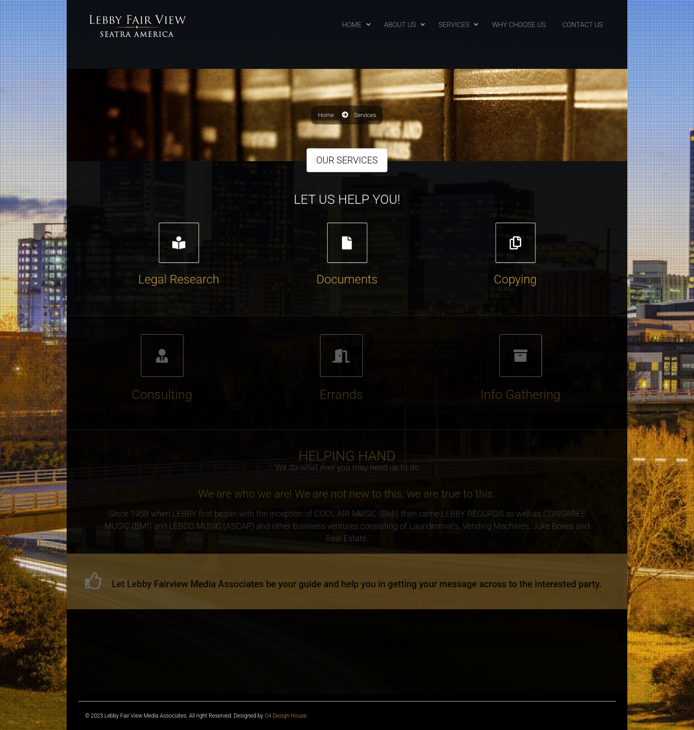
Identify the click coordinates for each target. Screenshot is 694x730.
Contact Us (582, 25)
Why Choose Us (519, 25)
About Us (400, 25)
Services (453, 25)
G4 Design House (286, 716)
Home (351, 25)
